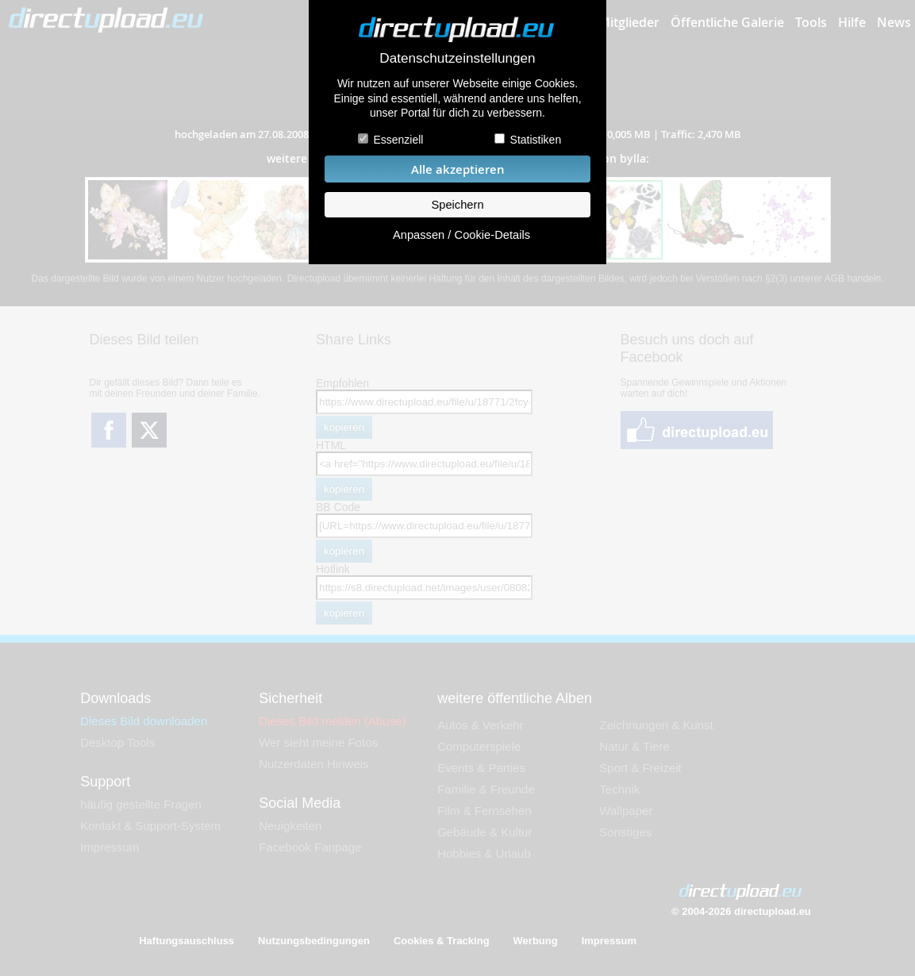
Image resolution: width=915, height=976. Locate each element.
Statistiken (536, 139)
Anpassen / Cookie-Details (461, 235)
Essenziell (398, 139)
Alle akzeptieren (458, 169)
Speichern (457, 204)
